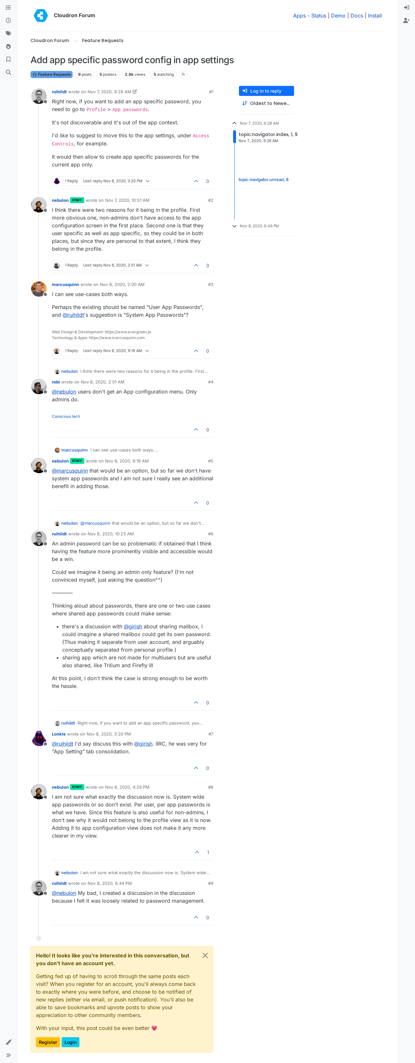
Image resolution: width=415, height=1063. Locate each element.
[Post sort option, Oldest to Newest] (266, 103)
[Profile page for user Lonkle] (39, 738)
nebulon (60, 200)
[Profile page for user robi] (39, 386)
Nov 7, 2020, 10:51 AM (127, 200)
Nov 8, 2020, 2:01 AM (102, 381)
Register (48, 1042)
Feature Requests (51, 74)
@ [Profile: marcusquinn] (70, 470)
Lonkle (59, 734)
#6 (210, 533)
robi (56, 381)
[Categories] (8, 8)
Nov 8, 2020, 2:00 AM (122, 284)
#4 (210, 381)
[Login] (406, 8)
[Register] (406, 21)
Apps (299, 15)
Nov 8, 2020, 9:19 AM (127, 460)
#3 (210, 284)
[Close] (205, 955)
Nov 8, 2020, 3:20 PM (109, 734)
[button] (8, 1042)
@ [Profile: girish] (133, 626)
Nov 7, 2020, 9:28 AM (109, 91)
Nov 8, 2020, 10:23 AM (111, 533)
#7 (210, 734)
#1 (211, 91)
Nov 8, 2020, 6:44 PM (110, 883)
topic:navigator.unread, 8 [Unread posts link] (264, 179)
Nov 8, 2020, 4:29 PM (127, 787)
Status (318, 15)
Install (375, 15)
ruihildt (59, 91)
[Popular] (8, 46)
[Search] (8, 72)
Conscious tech (66, 416)
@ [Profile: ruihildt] (73, 315)
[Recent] (8, 21)
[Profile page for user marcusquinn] (39, 289)
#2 (210, 200)
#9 (210, 883)
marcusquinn (65, 284)
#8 (210, 787)
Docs (356, 15)
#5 (210, 460)
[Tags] (8, 34)
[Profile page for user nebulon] (39, 204)
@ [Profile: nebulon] (64, 391)
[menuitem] (406, 8)
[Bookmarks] (8, 59)
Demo (338, 15)
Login (71, 1042)
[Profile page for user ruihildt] (39, 96)
